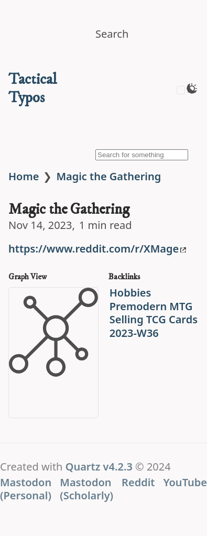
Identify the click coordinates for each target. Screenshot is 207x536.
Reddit (138, 482)
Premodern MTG (151, 306)
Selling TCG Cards (154, 319)
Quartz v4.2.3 (99, 467)
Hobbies (130, 293)
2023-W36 (134, 333)
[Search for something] (141, 154)
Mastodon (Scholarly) (86, 489)
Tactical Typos (32, 88)
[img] (141, 97)
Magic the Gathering (108, 176)
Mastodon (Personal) (25, 489)
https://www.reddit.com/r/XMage (97, 249)
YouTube (185, 482)
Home (23, 176)
